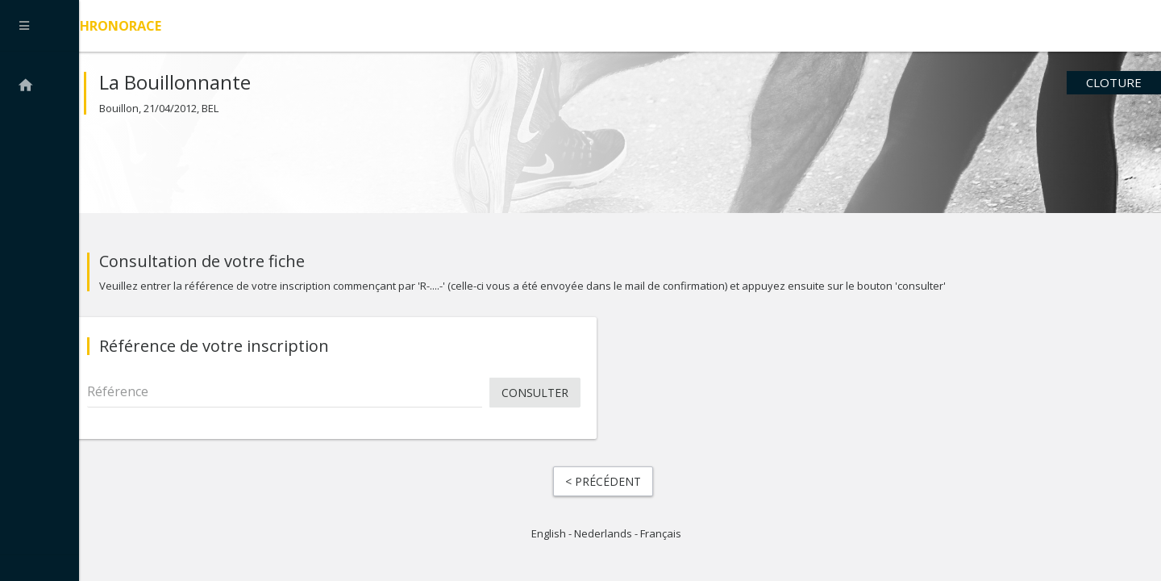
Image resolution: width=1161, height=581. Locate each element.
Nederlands (603, 540)
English (548, 540)
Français (660, 540)
